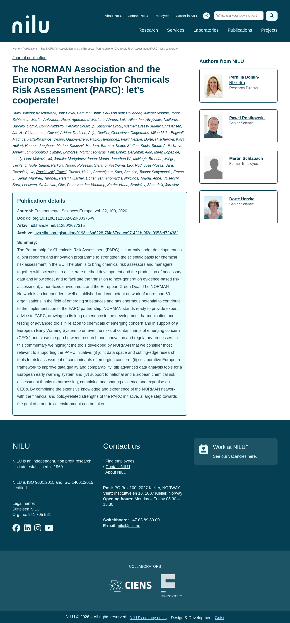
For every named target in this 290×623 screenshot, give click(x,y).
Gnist (219, 618)
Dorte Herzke (241, 199)
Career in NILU (187, 16)
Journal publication (29, 57)
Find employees (120, 461)
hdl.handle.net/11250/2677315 (57, 225)
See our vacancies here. (235, 456)
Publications (240, 30)
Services (175, 30)
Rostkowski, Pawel (51, 172)
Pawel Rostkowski (247, 118)
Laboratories (206, 30)
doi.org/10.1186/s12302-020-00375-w (60, 218)
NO (206, 15)
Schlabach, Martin (26, 120)
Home (16, 48)
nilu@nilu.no (129, 525)
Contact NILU (138, 16)
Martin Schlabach (246, 158)
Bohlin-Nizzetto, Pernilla (58, 126)
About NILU (113, 16)
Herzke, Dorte (142, 139)
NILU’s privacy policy (148, 618)
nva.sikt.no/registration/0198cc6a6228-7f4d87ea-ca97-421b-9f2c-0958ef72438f (105, 233)
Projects (269, 30)
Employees (162, 16)
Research (148, 30)
